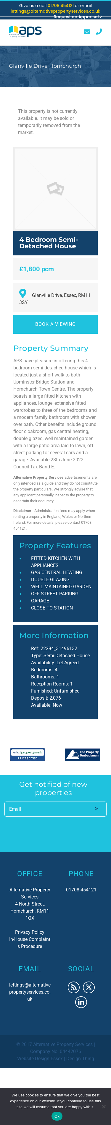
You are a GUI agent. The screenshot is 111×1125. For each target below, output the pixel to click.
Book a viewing (55, 324)
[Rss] (74, 987)
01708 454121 (61, 6)
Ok (56, 1116)
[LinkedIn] (81, 1002)
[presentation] (49, 828)
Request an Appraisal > (78, 16)
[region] (55, 754)
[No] (104, 1106)
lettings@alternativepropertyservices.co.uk (55, 11)
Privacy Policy (29, 932)
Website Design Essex (40, 1058)
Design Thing (80, 1058)
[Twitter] (89, 987)
